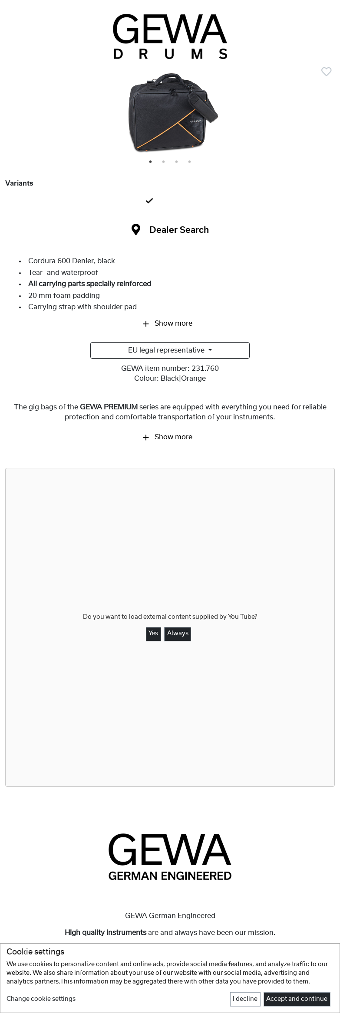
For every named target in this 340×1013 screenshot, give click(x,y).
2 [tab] (164, 162)
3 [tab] (177, 162)
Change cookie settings (41, 999)
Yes (153, 634)
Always (177, 634)
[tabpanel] (170, 114)
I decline (245, 999)
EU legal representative (167, 350)
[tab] (170, 201)
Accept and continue (296, 999)
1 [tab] (151, 162)
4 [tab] (190, 162)
